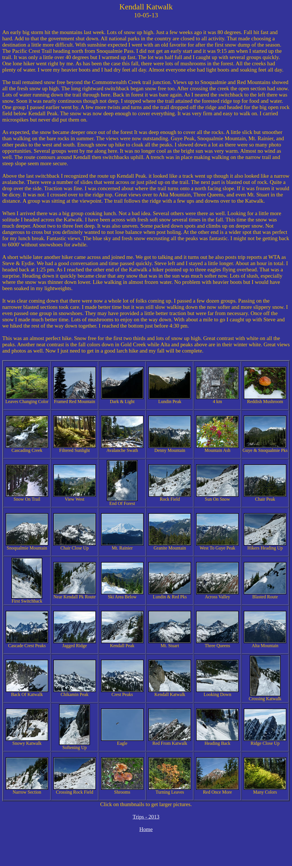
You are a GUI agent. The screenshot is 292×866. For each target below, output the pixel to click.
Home (146, 829)
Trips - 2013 (146, 817)
